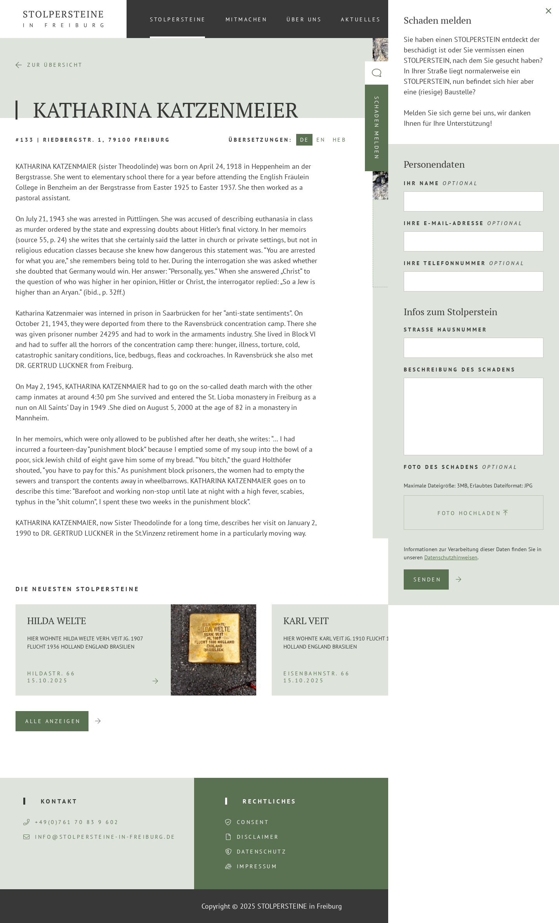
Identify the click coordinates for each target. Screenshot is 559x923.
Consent (253, 822)
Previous (492, 721)
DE (304, 139)
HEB (340, 139)
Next (532, 721)
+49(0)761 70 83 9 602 (71, 822)
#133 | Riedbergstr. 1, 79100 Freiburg (93, 139)
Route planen (424, 312)
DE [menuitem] (531, 19)
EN (321, 139)
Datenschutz (262, 851)
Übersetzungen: (260, 139)
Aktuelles (361, 19)
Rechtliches (269, 801)
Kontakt (416, 19)
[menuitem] (531, 19)
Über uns (303, 19)
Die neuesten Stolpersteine (77, 589)
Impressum (257, 866)
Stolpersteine (178, 19)
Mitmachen (246, 19)
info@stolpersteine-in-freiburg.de (99, 836)
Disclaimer (258, 836)
